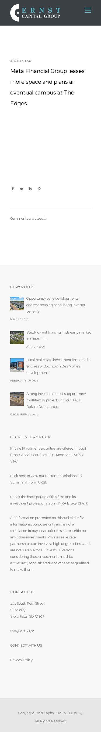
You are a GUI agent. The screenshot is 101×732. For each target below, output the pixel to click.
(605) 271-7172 (22, 631)
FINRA (76, 455)
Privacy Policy (21, 660)
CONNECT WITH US (26, 645)
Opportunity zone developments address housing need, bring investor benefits (55, 304)
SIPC (14, 461)
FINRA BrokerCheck (72, 503)
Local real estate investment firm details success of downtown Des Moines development (58, 366)
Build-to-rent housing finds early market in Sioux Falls (58, 335)
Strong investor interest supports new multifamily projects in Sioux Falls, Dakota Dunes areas (56, 400)
